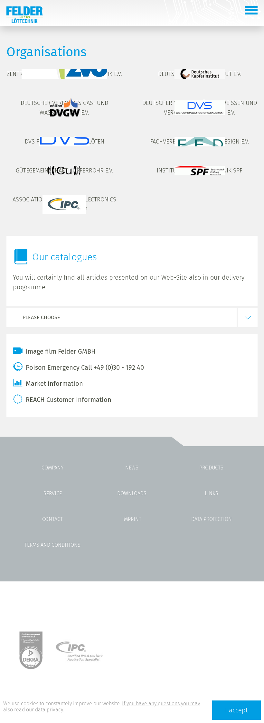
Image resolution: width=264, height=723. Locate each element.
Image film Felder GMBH (54, 351)
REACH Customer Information (62, 399)
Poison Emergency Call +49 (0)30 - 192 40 (78, 367)
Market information (48, 383)
